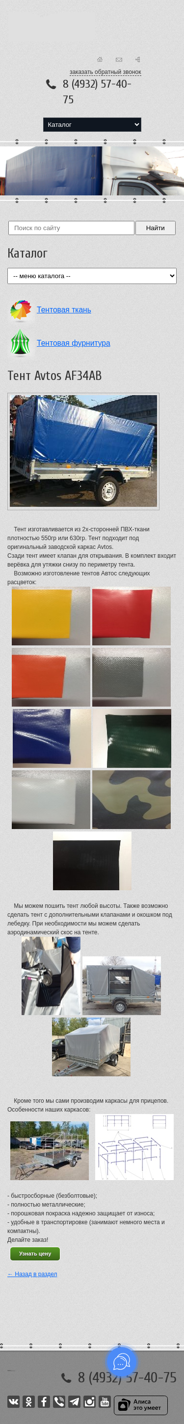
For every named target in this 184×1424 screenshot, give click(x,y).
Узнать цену (35, 1254)
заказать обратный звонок (105, 72)
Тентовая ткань (64, 310)
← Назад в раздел (32, 1274)
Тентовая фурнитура (73, 343)
